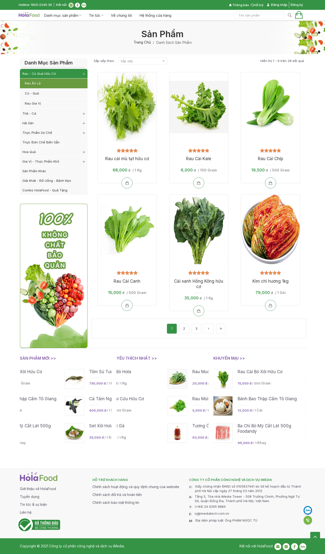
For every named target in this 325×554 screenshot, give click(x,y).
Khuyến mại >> (229, 358)
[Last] (221, 329)
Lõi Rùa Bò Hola (156, 371)
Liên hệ (25, 512)
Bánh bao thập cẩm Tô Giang (74, 398)
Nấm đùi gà (153, 425)
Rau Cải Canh (127, 281)
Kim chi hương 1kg (270, 281)
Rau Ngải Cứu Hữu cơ (163, 398)
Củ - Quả (32, 93)
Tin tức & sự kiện (33, 504)
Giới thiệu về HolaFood (38, 489)
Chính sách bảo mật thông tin (115, 502)
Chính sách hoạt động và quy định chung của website (135, 487)
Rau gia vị (33, 103)
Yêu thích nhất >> (137, 358)
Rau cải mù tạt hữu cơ (127, 158)
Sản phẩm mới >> (38, 358)
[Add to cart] (127, 182)
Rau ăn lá (33, 83)
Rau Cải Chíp (270, 158)
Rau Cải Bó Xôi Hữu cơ (66, 371)
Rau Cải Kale (198, 158)
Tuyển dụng (29, 496)
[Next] (209, 329)
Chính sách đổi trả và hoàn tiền (117, 494)
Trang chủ (142, 42)
